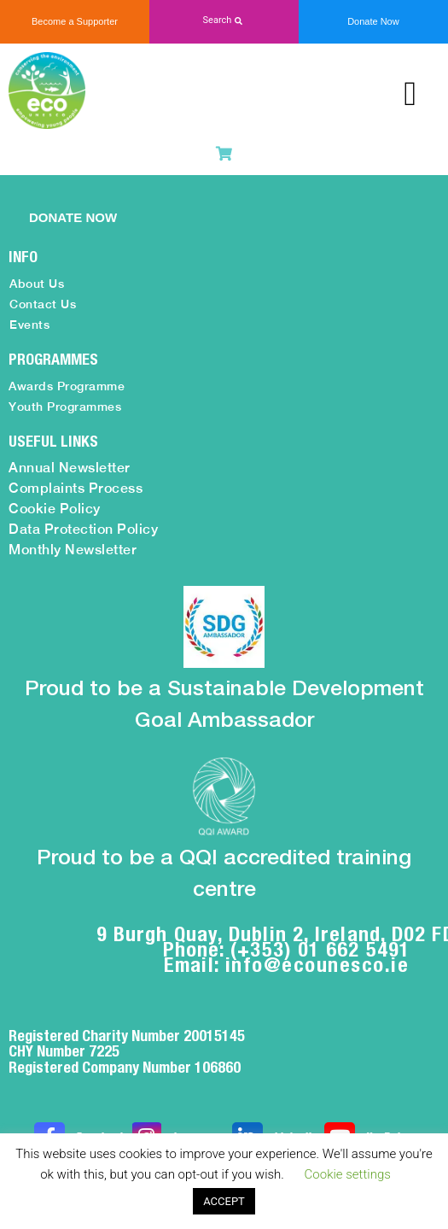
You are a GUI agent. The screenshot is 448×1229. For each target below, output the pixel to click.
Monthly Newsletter (73, 549)
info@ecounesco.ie (317, 964)
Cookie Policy (55, 508)
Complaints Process (76, 488)
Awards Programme (67, 386)
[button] (224, 21)
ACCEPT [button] (224, 1201)
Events (29, 324)
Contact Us (42, 304)
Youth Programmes (65, 406)
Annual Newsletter (70, 467)
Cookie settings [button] (348, 1174)
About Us (36, 283)
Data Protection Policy (83, 529)
